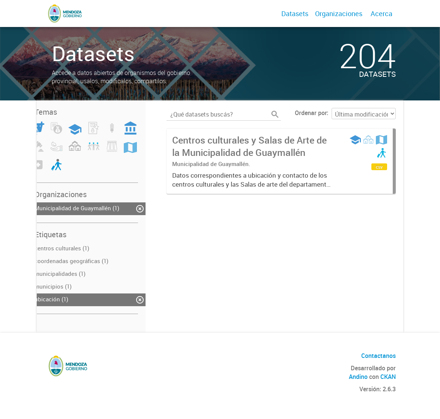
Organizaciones (338, 13)
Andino (358, 377)
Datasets (294, 13)
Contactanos (378, 356)
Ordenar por (311, 113)
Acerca (381, 13)
